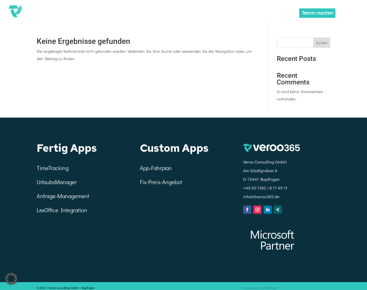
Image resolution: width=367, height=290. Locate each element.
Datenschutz (270, 288)
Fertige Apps (257, 13)
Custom (285, 13)
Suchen (321, 42)
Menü (348, 13)
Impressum (252, 288)
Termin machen (317, 12)
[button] (11, 279)
